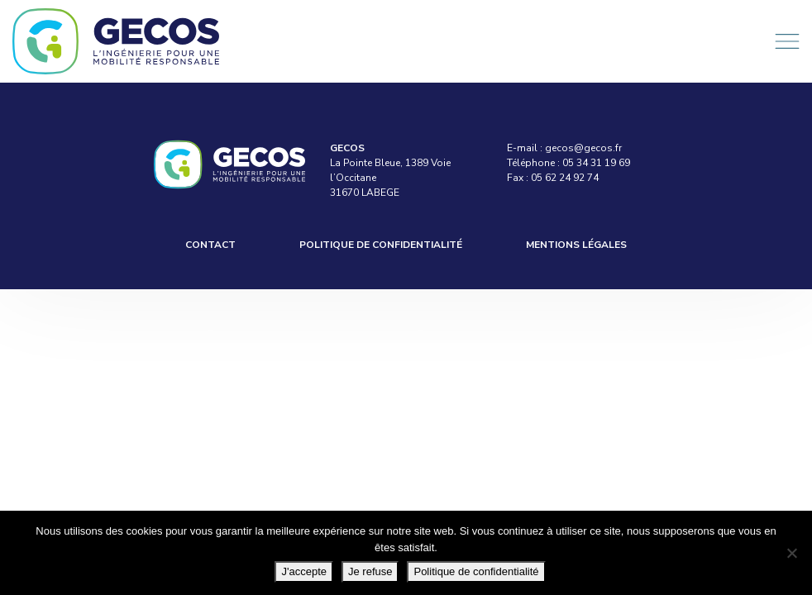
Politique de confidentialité (380, 244)
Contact (210, 244)
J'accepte (304, 571)
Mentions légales (576, 244)
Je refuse (370, 571)
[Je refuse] (791, 553)
